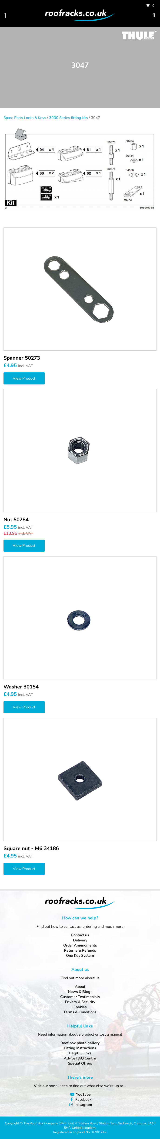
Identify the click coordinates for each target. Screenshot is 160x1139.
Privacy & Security (80, 1002)
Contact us (80, 935)
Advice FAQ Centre (80, 1058)
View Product (24, 378)
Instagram (83, 1104)
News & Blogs (80, 991)
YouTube (83, 1094)
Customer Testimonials (80, 996)
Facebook (83, 1099)
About (80, 986)
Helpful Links (80, 1053)
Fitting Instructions (80, 1048)
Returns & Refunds (80, 950)
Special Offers (80, 1063)
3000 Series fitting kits (68, 117)
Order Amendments (80, 945)
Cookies (80, 1007)
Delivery (80, 940)
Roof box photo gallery (80, 1043)
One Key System (80, 955)
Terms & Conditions (80, 1012)
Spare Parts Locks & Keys (24, 117)
